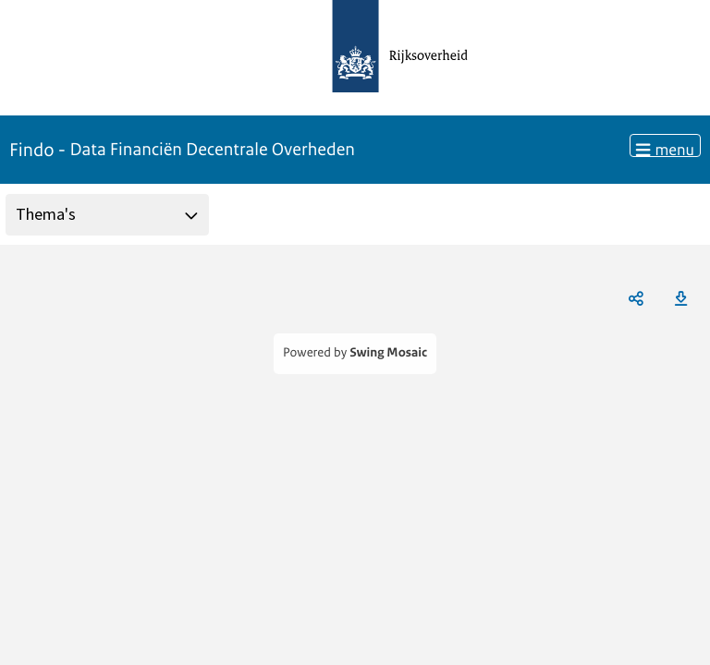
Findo (182, 150)
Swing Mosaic (388, 353)
